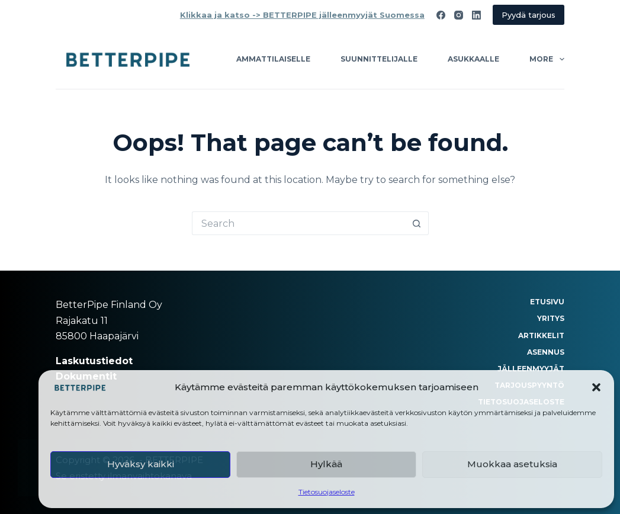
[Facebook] (440, 15)
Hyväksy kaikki (140, 464)
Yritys (550, 318)
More (546, 59)
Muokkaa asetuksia (512, 464)
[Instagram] (458, 15)
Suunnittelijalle (378, 58)
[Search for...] (298, 223)
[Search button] (417, 223)
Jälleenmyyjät (530, 368)
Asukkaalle (473, 58)
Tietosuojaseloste (326, 491)
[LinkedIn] (476, 15)
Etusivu (547, 301)
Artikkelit (541, 335)
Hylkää (326, 464)
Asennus (545, 352)
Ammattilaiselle (273, 58)
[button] (596, 387)
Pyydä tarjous (528, 15)
